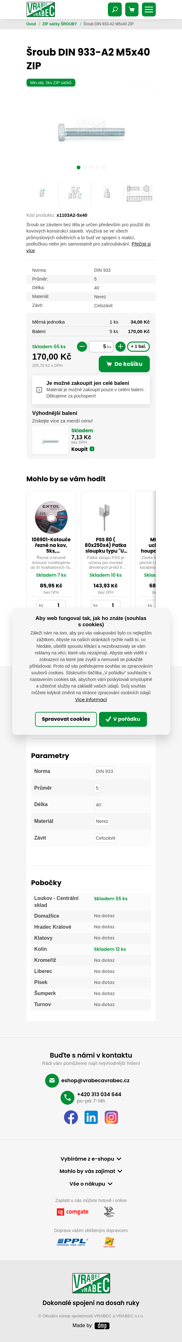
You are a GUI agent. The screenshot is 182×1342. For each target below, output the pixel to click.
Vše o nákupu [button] (87, 1183)
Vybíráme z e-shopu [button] (87, 1159)
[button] (78, 168)
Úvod (31, 24)
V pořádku (123, 719)
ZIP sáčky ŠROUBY (60, 24)
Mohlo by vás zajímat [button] (87, 1171)
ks (109, 346)
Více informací (91, 699)
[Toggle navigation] (115, 9)
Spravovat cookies (66, 719)
